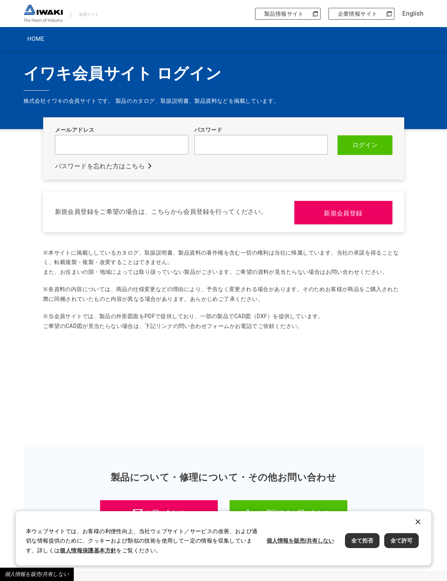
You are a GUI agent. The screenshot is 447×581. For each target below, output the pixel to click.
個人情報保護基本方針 (88, 550)
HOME (35, 38)
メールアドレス (75, 130)
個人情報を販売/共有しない (37, 574)
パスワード (208, 130)
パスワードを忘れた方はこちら (100, 165)
